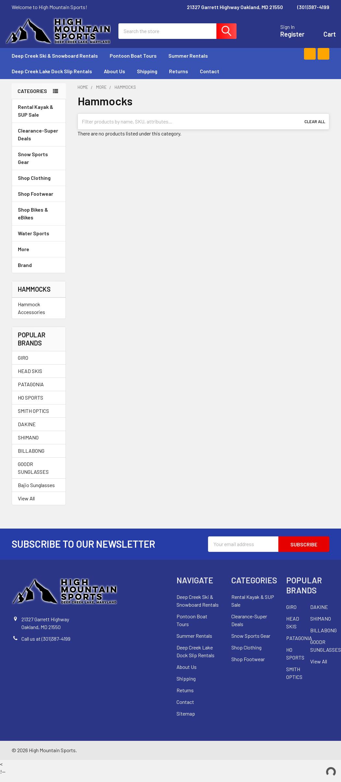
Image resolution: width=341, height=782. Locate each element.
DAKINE (27, 430)
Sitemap (186, 720)
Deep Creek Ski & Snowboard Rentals (55, 62)
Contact (209, 78)
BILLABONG (31, 457)
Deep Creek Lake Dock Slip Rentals (52, 78)
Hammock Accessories (31, 314)
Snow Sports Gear (39, 164)
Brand (39, 271)
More (39, 255)
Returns (178, 78)
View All (26, 505)
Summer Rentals (191, 62)
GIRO (23, 364)
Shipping (147, 78)
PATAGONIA (31, 391)
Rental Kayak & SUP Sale (35, 117)
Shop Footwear (39, 200)
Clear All (314, 128)
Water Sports (39, 240)
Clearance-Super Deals (38, 141)
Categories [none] (32, 97)
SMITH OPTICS (33, 417)
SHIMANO (28, 444)
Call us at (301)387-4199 (45, 645)
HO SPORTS (30, 404)
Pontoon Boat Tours (133, 62)
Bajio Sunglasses (36, 491)
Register (286, 37)
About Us (114, 78)
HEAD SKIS (30, 377)
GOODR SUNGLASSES (33, 474)
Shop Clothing (39, 184)
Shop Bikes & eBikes (39, 220)
